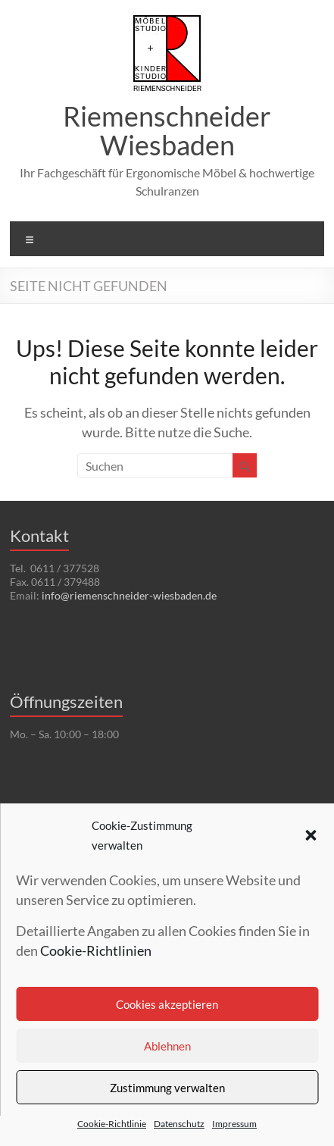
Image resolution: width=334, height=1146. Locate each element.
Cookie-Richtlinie (111, 1123)
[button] (310, 835)
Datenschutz (179, 1123)
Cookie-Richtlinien (95, 950)
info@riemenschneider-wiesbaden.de (129, 595)
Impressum (234, 1123)
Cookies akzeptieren (167, 1004)
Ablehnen (167, 1046)
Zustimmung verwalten (167, 1087)
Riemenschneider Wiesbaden (167, 130)
